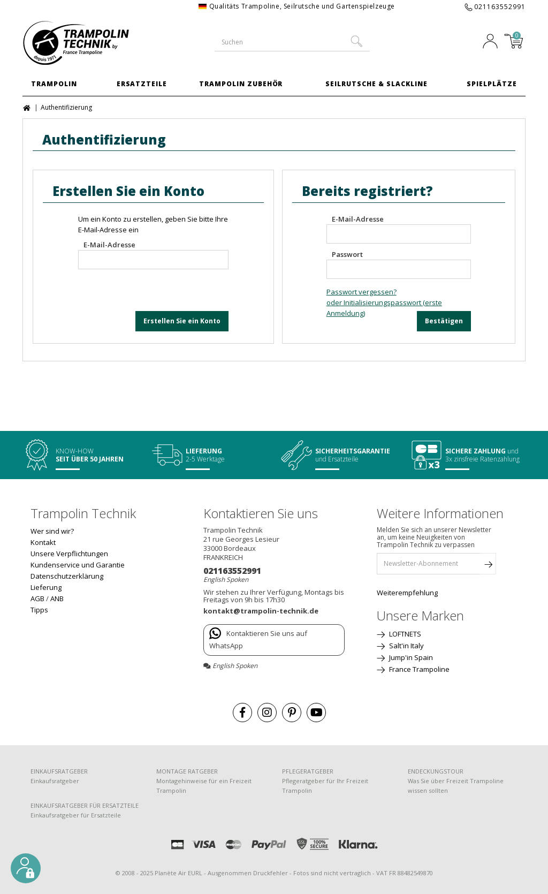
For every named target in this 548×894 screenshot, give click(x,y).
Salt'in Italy (405, 645)
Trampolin (54, 83)
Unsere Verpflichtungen (69, 553)
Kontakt (43, 542)
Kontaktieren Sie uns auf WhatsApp (258, 638)
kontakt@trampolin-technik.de (260, 611)
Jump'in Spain (410, 657)
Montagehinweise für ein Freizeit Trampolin (204, 785)
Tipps (39, 610)
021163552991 (500, 6)
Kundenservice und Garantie (78, 565)
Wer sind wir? (52, 531)
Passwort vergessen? (361, 292)
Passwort (347, 254)
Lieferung (46, 587)
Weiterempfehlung (407, 592)
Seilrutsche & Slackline (376, 83)
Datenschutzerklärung (67, 576)
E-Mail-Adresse (109, 244)
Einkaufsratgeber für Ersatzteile (76, 815)
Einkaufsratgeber (55, 781)
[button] (26, 868)
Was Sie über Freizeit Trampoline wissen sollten (456, 785)
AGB (37, 598)
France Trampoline (418, 669)
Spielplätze (492, 83)
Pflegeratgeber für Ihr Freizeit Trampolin (325, 785)
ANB (57, 598)
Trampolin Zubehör (241, 83)
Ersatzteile (142, 83)
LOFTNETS (404, 634)
